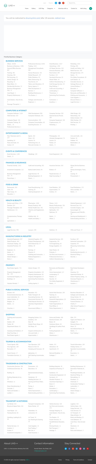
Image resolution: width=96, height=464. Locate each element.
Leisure (52, 140)
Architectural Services (14, 369)
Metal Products (13, 241)
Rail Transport (54, 428)
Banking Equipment (35, 176)
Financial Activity (14, 165)
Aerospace (11, 254)
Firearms (31, 252)
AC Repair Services (56, 68)
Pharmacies (33, 203)
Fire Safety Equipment (56, 281)
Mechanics (74, 426)
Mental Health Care (35, 208)
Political (73, 308)
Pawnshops (11, 178)
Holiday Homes (76, 347)
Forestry (73, 388)
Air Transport (75, 413)
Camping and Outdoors (15, 331)
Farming (31, 250)
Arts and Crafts (76, 136)
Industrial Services (56, 239)
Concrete (10, 388)
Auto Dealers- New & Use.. (15, 101)
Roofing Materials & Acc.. (14, 378)
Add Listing (83, 8)
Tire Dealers (32, 95)
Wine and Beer (75, 190)
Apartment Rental (76, 274)
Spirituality (54, 210)
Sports (31, 136)
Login (44, 3)
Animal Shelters (75, 86)
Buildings (11, 279)
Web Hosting (75, 120)
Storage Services (76, 73)
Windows (11, 382)
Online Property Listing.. (78, 277)
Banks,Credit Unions (35, 170)
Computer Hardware (35, 116)
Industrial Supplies (35, 239)
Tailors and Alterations (36, 84)
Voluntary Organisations (35, 305)
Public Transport (34, 295)
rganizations (11, 221)
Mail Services (75, 122)
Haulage (52, 430)
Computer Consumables (36, 122)
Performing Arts (34, 143)
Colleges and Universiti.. (36, 100)
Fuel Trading (74, 333)
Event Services (13, 154)
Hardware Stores (55, 324)
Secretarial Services (56, 77)
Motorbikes (32, 411)
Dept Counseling (55, 176)
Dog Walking (54, 86)
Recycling (11, 82)
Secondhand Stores (77, 329)
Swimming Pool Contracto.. (57, 394)
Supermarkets (54, 190)
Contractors (53, 100)
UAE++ (27, 460)
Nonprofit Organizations (57, 299)
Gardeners (53, 373)
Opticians (53, 212)
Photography (54, 136)
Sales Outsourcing (34, 79)
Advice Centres (12, 299)
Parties (52, 143)
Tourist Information (77, 344)
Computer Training (13, 122)
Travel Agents (12, 344)
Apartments (54, 349)
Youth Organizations (56, 304)
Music (31, 138)
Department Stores (14, 326)
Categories (51, 8)
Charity (73, 304)
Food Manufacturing (35, 187)
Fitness (53, 203)
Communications (34, 120)
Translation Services (14, 355)
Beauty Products (34, 205)
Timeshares (53, 93)
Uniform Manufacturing (57, 82)
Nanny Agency (33, 86)
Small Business (55, 64)
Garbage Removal (76, 84)
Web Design (75, 113)
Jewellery (52, 102)
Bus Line (31, 430)
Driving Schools (55, 426)
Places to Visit (33, 347)
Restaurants (12, 187)
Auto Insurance (33, 433)
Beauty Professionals (57, 205)
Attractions (53, 347)
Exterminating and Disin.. (78, 218)
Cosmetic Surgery (77, 208)
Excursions (74, 353)
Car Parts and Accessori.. (57, 254)
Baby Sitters (11, 84)
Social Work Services (57, 292)
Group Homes (75, 297)
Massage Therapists (13, 104)
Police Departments (55, 308)
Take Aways (11, 192)
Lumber (10, 393)
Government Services (35, 299)
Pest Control (54, 73)
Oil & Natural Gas (34, 244)
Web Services (12, 116)
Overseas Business (56, 70)
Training (11, 73)
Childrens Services (77, 299)
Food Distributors (77, 187)
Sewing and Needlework (78, 216)
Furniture (53, 75)
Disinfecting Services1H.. (78, 252)
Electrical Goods (55, 320)
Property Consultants (36, 272)
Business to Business (15, 66)
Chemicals (74, 382)
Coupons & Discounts (35, 331)
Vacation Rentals (12, 283)
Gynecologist (75, 210)
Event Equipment (55, 154)
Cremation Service (76, 82)
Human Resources (35, 73)
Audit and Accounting (56, 88)
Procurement (74, 176)
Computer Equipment (57, 120)
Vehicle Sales (75, 406)
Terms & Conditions (78, 460)
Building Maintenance (35, 93)
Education (74, 88)
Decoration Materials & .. (77, 369)
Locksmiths (74, 386)
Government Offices (34, 308)
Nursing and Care (56, 208)
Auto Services (75, 411)
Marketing (75, 64)
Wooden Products (55, 379)
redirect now (60, 18)
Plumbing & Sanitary (77, 373)
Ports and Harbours (76, 430)
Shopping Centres (35, 317)
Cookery (52, 192)
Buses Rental (33, 406)
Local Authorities (13, 297)
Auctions (73, 283)
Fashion (73, 138)
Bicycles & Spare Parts (15, 406)
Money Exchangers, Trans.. (78, 170)
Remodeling (75, 377)
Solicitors (53, 230)
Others (11, 64)
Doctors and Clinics (14, 203)
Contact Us (74, 8)
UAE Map (41, 8)
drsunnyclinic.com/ (33, 18)
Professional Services (36, 64)
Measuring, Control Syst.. (78, 247)
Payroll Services (55, 174)
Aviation (10, 428)
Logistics (74, 404)
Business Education (77, 292)
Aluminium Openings (56, 382)
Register (51, 3)
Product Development (36, 241)
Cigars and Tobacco (77, 320)
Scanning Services (34, 125)
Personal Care (76, 205)
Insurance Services (56, 165)
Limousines (32, 413)
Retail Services (76, 70)
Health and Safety (77, 68)
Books (52, 322)
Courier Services (55, 419)
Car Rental (11, 404)
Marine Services (13, 426)
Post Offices (53, 306)
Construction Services (15, 366)
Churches (10, 308)
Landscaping (53, 91)
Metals (52, 386)
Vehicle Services (55, 404)
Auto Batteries (75, 419)
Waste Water (54, 79)
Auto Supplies (75, 97)
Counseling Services (35, 297)
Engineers (32, 102)
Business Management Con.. (14, 175)
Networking (75, 116)
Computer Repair (13, 120)
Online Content (76, 118)
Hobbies (74, 140)
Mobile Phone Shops (35, 324)
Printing (74, 66)
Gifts (73, 317)
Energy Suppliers (55, 246)
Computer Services (56, 113)
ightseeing (32, 353)
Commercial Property (14, 277)
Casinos (31, 140)
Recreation (11, 349)
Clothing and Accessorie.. (78, 95)
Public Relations (34, 77)
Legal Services (75, 102)
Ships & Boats (75, 415)
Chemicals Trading (14, 244)
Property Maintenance (14, 95)
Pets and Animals (34, 145)
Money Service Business (77, 166)
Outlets (10, 322)
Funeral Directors (76, 301)
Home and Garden (56, 317)
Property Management (36, 277)
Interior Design (12, 79)
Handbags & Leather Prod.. (57, 327)
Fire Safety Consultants (78, 77)
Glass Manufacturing (14, 386)
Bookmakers (75, 143)
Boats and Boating (77, 417)
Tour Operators (34, 344)
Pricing (67, 460)
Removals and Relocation (78, 93)
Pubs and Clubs (13, 143)
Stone (9, 259)
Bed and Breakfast (55, 353)
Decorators (32, 369)
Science (73, 250)
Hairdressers (12, 210)
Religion (10, 301)
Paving (31, 386)
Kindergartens (54, 301)
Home (26, 8)
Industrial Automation (78, 241)
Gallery (34, 8)
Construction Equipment (57, 375)
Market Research (34, 75)
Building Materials (55, 366)
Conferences (75, 154)
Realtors (52, 277)
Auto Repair (11, 93)
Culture (10, 145)
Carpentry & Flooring (56, 369)
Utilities (31, 246)
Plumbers (74, 379)
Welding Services (34, 379)
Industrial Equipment (14, 239)
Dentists (11, 205)
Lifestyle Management (57, 138)
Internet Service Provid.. (56, 116)
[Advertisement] (48, 38)
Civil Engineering (55, 244)
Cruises (10, 430)
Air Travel (32, 417)
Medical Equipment (78, 203)
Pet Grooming (12, 77)
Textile (10, 324)
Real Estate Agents (14, 268)
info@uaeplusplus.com (40, 451)
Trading (32, 66)
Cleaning (11, 75)
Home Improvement (56, 272)
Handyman (32, 377)
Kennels (31, 91)
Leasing (73, 174)
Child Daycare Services (36, 301)
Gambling (11, 140)
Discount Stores (75, 100)
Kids (30, 322)
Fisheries (52, 252)
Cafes (10, 190)
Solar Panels (54, 250)
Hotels (52, 344)
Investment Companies (15, 170)
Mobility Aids (33, 216)
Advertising (54, 66)
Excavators (53, 388)
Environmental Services (15, 295)
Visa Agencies (12, 347)
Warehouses (74, 281)
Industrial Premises (14, 246)
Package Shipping (55, 411)
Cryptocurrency (55, 122)
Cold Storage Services (56, 84)
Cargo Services (76, 408)
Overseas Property (77, 279)
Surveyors (53, 377)
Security (73, 257)
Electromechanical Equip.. (36, 374)
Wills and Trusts (76, 230)
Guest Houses (12, 353)
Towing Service (12, 413)
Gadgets (74, 322)
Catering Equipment (35, 192)
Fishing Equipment (56, 331)
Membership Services (14, 86)
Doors (51, 384)
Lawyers (32, 230)
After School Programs (77, 306)
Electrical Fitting (75, 254)
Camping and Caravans (36, 349)
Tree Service (33, 82)
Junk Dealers (75, 79)
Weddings (32, 154)
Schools (11, 292)
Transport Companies (36, 404)
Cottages (52, 355)
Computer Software (76, 91)
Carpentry (74, 244)
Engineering (54, 241)
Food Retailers (55, 187)
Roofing (10, 373)
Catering (31, 190)
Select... (73, 75)
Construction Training (77, 384)
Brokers (52, 170)
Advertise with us (63, 8)
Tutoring (52, 295)
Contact (90, 460)
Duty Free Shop (12, 333)
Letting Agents (33, 283)
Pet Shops (32, 326)
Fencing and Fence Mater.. (36, 382)
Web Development (34, 88)
